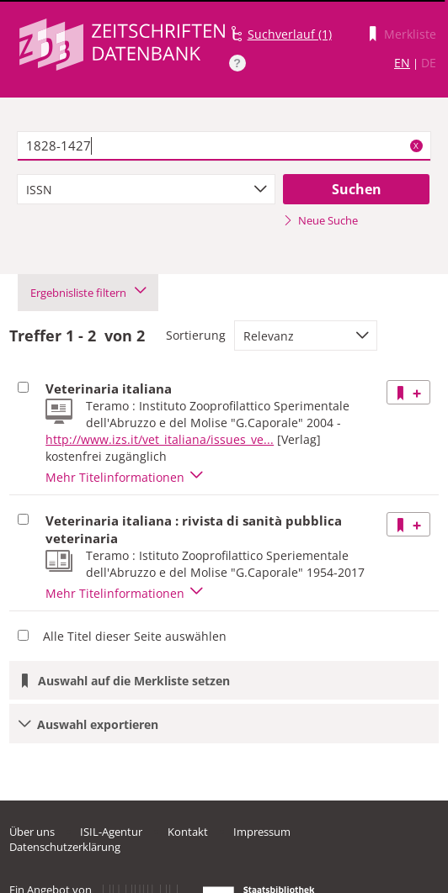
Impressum (262, 831)
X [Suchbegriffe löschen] (416, 145)
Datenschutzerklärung (64, 846)
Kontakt (188, 831)
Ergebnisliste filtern (88, 292)
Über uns (32, 831)
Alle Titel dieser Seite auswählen (135, 636)
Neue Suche (320, 220)
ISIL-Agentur (111, 831)
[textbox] (224, 146)
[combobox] (146, 189)
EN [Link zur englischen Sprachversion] (402, 63)
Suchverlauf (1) (290, 34)
